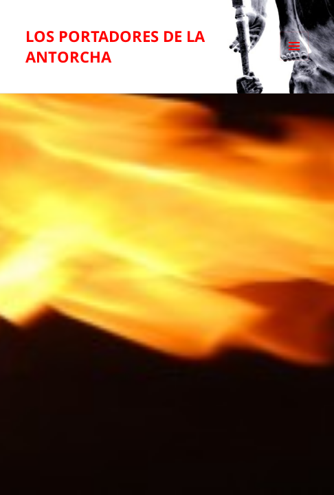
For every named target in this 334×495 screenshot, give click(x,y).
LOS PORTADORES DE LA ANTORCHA (115, 46)
